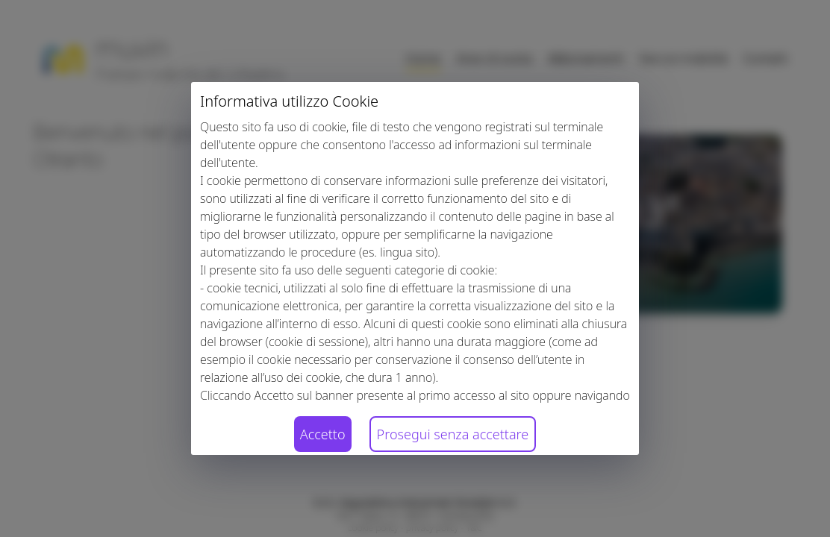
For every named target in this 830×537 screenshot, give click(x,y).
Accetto (323, 434)
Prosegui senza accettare (453, 434)
